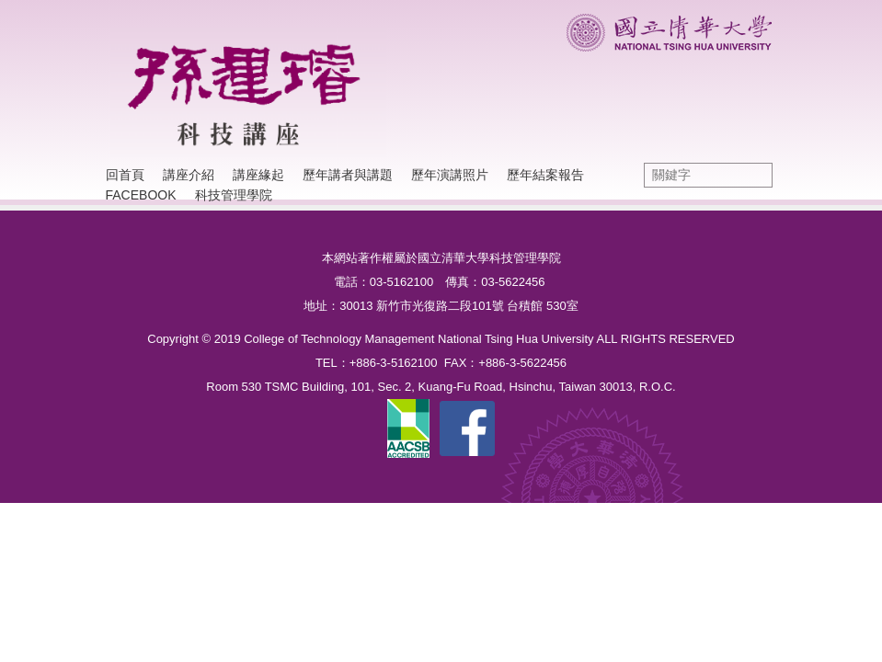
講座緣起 (258, 174)
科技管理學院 (233, 195)
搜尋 (754, 175)
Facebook (141, 195)
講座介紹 (188, 174)
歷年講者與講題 (348, 174)
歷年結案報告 (545, 174)
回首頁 (125, 174)
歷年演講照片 (449, 174)
